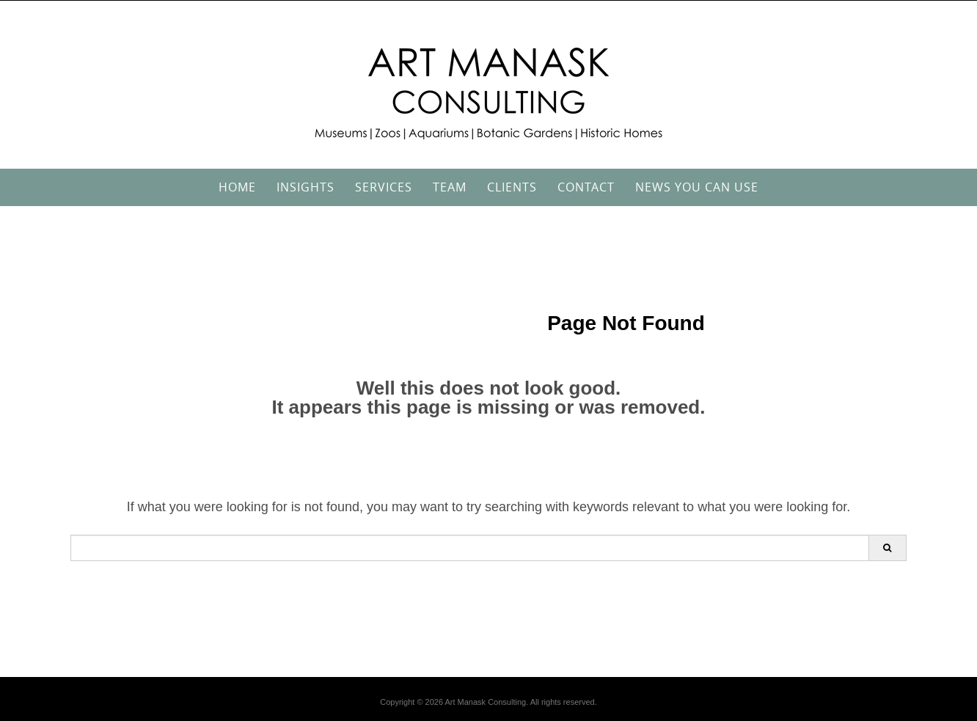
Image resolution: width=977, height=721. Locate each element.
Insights (305, 187)
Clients (512, 187)
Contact (586, 187)
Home (237, 187)
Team (449, 187)
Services (383, 187)
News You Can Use (696, 187)
